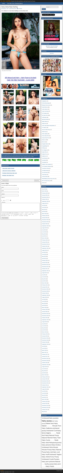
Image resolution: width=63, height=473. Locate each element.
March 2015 (44, 399)
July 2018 (44, 346)
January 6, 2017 (5, 8)
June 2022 (44, 254)
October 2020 (44, 293)
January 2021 (44, 287)
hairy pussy (47, 421)
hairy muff (45, 454)
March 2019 (44, 331)
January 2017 (44, 356)
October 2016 (44, 362)
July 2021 (44, 274)
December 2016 (45, 358)
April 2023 (44, 236)
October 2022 (44, 246)
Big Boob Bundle (45, 119)
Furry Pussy (54, 457)
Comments (20, 8)
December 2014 (45, 405)
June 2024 (44, 207)
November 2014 (45, 407)
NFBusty (43, 147)
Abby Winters (44, 107)
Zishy (43, 182)
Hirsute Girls (52, 440)
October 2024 (44, 199)
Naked (44, 426)
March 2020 (44, 307)
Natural (57, 461)
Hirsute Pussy (47, 450)
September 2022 (45, 248)
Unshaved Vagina (55, 454)
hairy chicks (46, 457)
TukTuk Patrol (44, 176)
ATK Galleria (44, 113)
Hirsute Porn (56, 426)
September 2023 (45, 225)
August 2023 (44, 227)
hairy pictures (46, 445)
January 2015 (44, 403)
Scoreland (44, 160)
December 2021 (45, 264)
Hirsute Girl (43, 466)
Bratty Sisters (44, 121)
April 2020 (44, 305)
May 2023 (44, 233)
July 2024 (44, 205)
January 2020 (44, 311)
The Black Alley (45, 170)
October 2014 (44, 409)
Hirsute (55, 447)
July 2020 (44, 299)
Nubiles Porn (44, 154)
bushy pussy (49, 464)
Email (2, 190)
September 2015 (45, 387)
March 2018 (44, 350)
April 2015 (44, 397)
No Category (44, 150)
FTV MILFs (44, 127)
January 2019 (44, 336)
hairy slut (49, 452)
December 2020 (45, 289)
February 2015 (45, 401)
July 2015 (44, 391)
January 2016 (44, 378)
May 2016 (44, 370)
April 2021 (44, 280)
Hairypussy (53, 442)
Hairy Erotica (56, 445)
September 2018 (45, 344)
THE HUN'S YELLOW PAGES (52, 46)
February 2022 (45, 260)
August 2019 (44, 321)
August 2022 (44, 250)
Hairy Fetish (50, 466)
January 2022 (44, 262)
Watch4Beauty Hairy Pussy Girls (48, 178)
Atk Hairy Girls (13, 8)
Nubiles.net (44, 156)
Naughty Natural (45, 143)
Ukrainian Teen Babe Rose (8, 175)
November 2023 (45, 221)
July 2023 (44, 229)
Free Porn (52, 53)
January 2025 (44, 195)
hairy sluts (45, 442)
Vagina (48, 433)
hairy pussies (53, 418)
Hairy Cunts (46, 440)
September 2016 (45, 364)
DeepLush (44, 123)
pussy (59, 442)
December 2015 (45, 380)
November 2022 (45, 244)
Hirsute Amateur (53, 433)
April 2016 (44, 372)
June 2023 (44, 231)
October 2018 (44, 342)
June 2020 (44, 301)
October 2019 (44, 317)
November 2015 (45, 383)
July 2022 (44, 252)
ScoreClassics (45, 158)
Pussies (56, 459)
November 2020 (45, 291)
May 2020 (44, 303)
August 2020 (44, 297)
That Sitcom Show (45, 168)
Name (2, 187)
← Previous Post (4, 180)
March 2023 (44, 238)
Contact (2, 470)
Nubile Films (44, 152)
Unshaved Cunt (51, 430)
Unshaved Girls (47, 447)
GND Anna (44, 131)
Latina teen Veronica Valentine (8, 170)
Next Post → (37, 180)
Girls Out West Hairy (46, 129)
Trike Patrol (44, 174)
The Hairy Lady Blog (5, 1)
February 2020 (45, 309)
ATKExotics (44, 117)
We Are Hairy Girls (45, 180)
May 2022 (44, 256)
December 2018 (45, 338)
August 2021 (44, 272)
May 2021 (44, 278)
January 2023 (44, 242)
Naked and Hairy (52, 423)
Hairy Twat (57, 438)
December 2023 (45, 219)
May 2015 (44, 395)
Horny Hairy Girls (45, 135)
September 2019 (45, 319)
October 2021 (44, 268)
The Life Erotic (45, 172)
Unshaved (45, 418)
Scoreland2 (44, 162)
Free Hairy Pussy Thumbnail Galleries (15, 3)
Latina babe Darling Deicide (8, 168)
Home (3, 3)
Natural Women (47, 438)
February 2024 (45, 215)
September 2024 (45, 201)
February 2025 (45, 193)
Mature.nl (44, 139)
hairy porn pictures (48, 461)
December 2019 (45, 313)
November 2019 (45, 315)
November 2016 (45, 360)
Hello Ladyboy (45, 133)
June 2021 (44, 276)
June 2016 (44, 368)
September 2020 (45, 295)
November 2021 (45, 266)
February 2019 (45, 334)
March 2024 (44, 213)
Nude (56, 440)
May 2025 (44, 189)
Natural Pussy (54, 435)
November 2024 (45, 197)
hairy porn (57, 464)
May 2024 (44, 209)
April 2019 (44, 329)
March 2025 (44, 191)
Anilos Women (45, 109)
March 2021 (44, 282)
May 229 (43, 411)
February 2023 (45, 240)
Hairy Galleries (47, 428)
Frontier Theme (59, 470)
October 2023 (44, 223)
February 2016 (45, 376)
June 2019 (44, 325)
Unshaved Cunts (48, 459)
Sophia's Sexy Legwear (46, 164)
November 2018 (45, 340)
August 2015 (44, 389)
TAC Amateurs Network (46, 166)
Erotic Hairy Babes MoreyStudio (48, 125)
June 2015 (44, 393)
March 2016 (44, 374)
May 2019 (44, 327)
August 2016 (44, 366)
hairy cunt (56, 452)
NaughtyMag (44, 145)
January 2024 (44, 217)
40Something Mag (45, 103)
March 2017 (44, 352)
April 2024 (44, 211)
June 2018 (44, 348)
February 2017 (45, 354)
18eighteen (44, 101)
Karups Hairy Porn (45, 137)
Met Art (43, 141)
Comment (3, 202)
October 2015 (44, 385)
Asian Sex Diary (45, 111)
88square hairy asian (46, 105)
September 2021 (45, 270)
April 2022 (44, 258)
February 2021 (45, 285)
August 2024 (44, 203)
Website (3, 194)
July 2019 (44, 323)
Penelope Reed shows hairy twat (9, 173)
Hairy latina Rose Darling (9, 7)
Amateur (43, 464)
